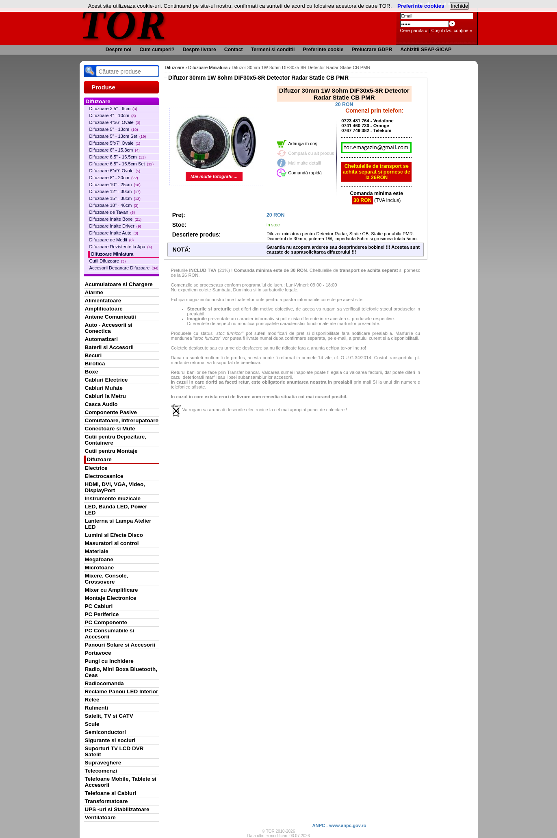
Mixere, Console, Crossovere (106, 579)
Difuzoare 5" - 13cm (113, 129)
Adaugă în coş (302, 143)
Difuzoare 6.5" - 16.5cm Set (121, 163)
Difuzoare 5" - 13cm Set (117, 136)
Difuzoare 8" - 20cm (113, 177)
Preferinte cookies (420, 6)
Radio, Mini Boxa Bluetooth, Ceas (121, 672)
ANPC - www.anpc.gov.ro (339, 825)
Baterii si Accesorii (109, 347)
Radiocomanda (104, 683)
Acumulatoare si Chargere (119, 284)
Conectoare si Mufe (110, 429)
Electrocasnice (104, 476)
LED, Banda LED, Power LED (116, 510)
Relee (92, 700)
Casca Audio (101, 404)
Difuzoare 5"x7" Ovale (115, 143)
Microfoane (99, 567)
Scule (92, 724)
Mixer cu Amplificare (111, 590)
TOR (123, 24)
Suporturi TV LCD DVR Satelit (114, 751)
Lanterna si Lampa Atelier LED (118, 524)
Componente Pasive (111, 412)
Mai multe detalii (304, 163)
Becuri (93, 355)
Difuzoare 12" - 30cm (115, 191)
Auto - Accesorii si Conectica (108, 328)
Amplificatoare (104, 309)
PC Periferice (102, 614)
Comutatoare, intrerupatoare (121, 420)
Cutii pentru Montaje (111, 451)
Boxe (91, 372)
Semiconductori (105, 732)
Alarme (94, 292)
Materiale (96, 551)
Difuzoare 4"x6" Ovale (115, 122)
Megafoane (99, 559)
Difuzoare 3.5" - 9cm (113, 108)
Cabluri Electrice (106, 380)
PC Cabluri (99, 606)
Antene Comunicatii (110, 317)
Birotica (95, 363)
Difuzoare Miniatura (112, 254)
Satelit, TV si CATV (109, 716)
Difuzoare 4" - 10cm (112, 115)
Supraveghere (103, 763)
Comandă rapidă (305, 172)
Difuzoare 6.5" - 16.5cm (117, 156)
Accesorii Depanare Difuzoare (123, 267)
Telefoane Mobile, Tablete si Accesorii (120, 782)
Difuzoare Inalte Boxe (115, 219)
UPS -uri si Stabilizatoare (117, 809)
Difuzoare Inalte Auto (113, 232)
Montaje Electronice (111, 598)
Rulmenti (96, 708)
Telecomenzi (101, 771)
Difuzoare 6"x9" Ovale (115, 170)
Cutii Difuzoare (107, 260)
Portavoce (98, 653)
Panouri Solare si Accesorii (120, 645)
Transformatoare (106, 801)
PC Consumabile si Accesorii (109, 633)
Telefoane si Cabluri (111, 793)
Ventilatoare (100, 817)
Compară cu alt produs (311, 153)
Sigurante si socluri (110, 740)
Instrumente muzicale (113, 498)
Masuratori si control (112, 543)
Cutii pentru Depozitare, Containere (116, 440)
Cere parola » (414, 30)
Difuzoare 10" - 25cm (115, 184)
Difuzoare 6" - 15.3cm (114, 150)
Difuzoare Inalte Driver (115, 226)
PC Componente (106, 622)
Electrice (96, 468)
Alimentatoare (103, 300)
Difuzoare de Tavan (112, 212)
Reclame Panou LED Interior (121, 691)
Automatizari (101, 339)
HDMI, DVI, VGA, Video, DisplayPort (115, 487)
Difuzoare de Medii (111, 239)
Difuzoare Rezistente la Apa (120, 246)
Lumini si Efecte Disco (114, 535)
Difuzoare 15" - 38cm (115, 198)
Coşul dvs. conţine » (451, 30)
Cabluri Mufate (104, 388)
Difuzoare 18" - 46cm (114, 205)
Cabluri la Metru (105, 396)
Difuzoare (99, 459)
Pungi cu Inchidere (109, 661)
